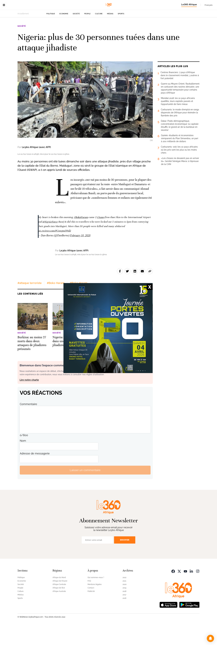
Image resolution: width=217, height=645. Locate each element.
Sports (121, 33)
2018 (124, 610)
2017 (124, 614)
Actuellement (23, 33)
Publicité (91, 610)
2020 (124, 603)
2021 (124, 600)
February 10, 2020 (80, 254)
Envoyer (124, 559)
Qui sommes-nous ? (96, 596)
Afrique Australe (59, 610)
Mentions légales (95, 603)
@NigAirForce (50, 240)
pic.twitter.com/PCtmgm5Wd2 (54, 249)
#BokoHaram (81, 236)
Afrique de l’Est (59, 607)
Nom (23, 459)
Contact (91, 607)
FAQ (89, 600)
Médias (110, 33)
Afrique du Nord (59, 596)
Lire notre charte (29, 398)
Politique (50, 33)
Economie (63, 33)
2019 (124, 607)
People (87, 33)
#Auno (100, 236)
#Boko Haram (56, 301)
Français (209, 5)
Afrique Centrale (59, 603)
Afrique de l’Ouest (60, 600)
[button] (210, 638)
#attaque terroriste (30, 301)
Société (76, 33)
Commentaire (28, 423)
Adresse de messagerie (35, 472)
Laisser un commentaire (85, 489)
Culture (99, 33)
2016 (124, 617)
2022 (124, 596)
